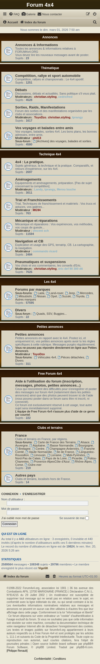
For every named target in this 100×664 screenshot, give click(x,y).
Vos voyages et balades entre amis (44, 128)
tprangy (77, 117)
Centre (38, 448)
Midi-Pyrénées (74, 455)
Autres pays (25, 475)
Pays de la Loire (54, 458)
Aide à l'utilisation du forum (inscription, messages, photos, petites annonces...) (48, 383)
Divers (20, 310)
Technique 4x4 (50, 154)
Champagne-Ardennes (62, 448)
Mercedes (85, 293)
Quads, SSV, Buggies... (50, 313)
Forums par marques (32, 289)
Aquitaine (37, 445)
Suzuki (65, 296)
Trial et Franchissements (36, 200)
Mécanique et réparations (36, 221)
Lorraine (54, 455)
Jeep (70, 293)
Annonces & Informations (36, 45)
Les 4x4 (50, 282)
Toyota (79, 296)
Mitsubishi (23, 296)
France (21, 435)
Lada (39, 293)
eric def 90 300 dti (70, 268)
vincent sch (41, 230)
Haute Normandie (39, 451)
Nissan (39, 296)
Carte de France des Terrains (55, 442)
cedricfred (65, 96)
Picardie (75, 458)
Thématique (50, 68)
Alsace (83, 442)
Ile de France (64, 451)
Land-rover (54, 293)
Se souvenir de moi (74, 518)
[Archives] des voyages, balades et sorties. (62, 141)
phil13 (37, 138)
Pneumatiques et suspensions (40, 262)
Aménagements (28, 179)
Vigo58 (43, 568)
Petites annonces (50, 327)
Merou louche (66, 189)
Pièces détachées (71, 357)
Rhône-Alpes (81, 461)
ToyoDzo (40, 117)
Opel (52, 296)
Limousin (38, 455)
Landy (38, 189)
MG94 (37, 210)
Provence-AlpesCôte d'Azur (50, 461)
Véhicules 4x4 (45, 357)
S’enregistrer (33, 494)
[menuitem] (14, 14)
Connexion (9, 494)
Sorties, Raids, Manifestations (40, 107)
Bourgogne (84, 445)
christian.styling (45, 96)
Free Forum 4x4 (50, 374)
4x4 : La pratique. (29, 162)
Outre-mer (33, 464)
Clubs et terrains (50, 428)
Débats (21, 90)
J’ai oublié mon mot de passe (20, 518)
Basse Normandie (60, 445)
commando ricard (45, 251)
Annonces (50, 37)
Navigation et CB (29, 241)
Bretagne (23, 448)
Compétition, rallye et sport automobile (48, 76)
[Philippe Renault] (17, 650)
